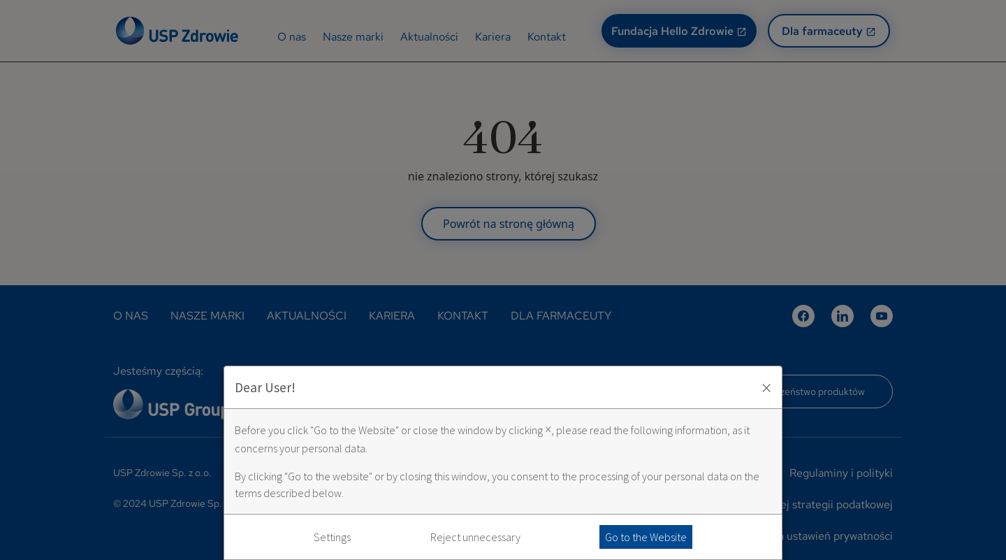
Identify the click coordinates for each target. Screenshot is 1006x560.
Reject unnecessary (475, 537)
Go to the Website (646, 537)
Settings (332, 537)
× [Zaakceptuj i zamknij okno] (766, 387)
